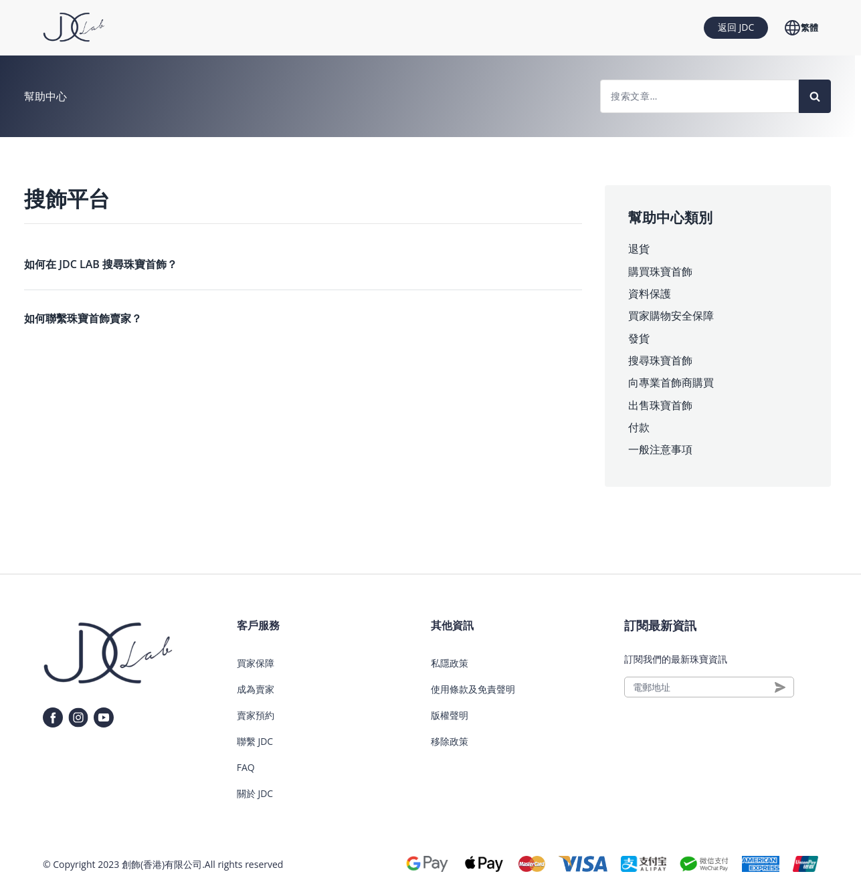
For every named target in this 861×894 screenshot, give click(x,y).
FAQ (246, 767)
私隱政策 (449, 663)
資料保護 (649, 293)
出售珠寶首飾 (660, 405)
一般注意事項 (660, 449)
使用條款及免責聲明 (473, 689)
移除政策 (449, 741)
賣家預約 (255, 715)
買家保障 (255, 663)
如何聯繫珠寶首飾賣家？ (83, 318)
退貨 (639, 248)
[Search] (815, 96)
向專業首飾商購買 (671, 382)
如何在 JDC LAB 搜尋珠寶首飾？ (100, 264)
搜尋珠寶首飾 (660, 360)
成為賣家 (255, 689)
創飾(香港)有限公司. (163, 864)
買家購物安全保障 (671, 315)
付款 (639, 427)
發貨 (639, 338)
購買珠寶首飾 (660, 271)
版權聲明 (449, 715)
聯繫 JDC (255, 741)
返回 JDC (736, 27)
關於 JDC (255, 793)
